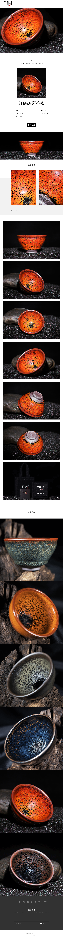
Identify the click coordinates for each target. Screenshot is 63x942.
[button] (12, 211)
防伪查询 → (43, 923)
